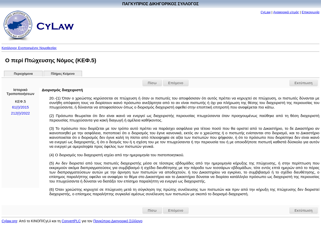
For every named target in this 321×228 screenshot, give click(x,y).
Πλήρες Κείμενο (63, 74)
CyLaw (266, 12)
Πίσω (152, 83)
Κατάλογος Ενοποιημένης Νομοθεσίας (29, 48)
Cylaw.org (9, 221)
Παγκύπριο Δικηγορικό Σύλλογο (117, 221)
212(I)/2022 (20, 113)
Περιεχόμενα (23, 74)
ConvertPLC (71, 221)
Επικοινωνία (310, 12)
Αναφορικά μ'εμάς (286, 12)
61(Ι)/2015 (20, 107)
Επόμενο (175, 83)
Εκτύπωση (304, 83)
